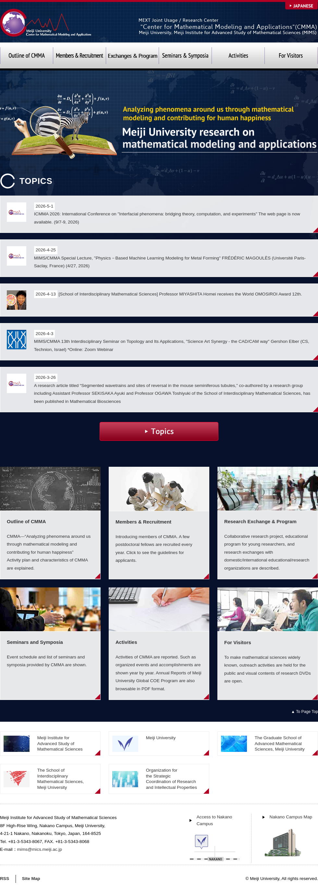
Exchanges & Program (132, 56)
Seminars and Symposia (185, 56)
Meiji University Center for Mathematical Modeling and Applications (46, 22)
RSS (4, 878)
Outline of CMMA (26, 56)
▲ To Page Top (304, 711)
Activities (238, 56)
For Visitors (291, 56)
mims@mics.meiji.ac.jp (39, 849)
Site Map (31, 878)
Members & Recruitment (79, 56)
